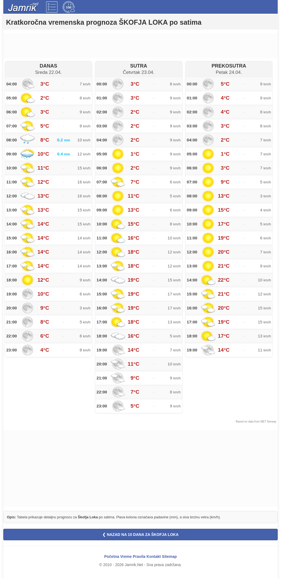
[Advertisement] (140, 45)
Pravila (139, 556)
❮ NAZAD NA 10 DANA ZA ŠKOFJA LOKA (140, 534)
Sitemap (169, 556)
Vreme (126, 556)
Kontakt (154, 556)
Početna (111, 556)
